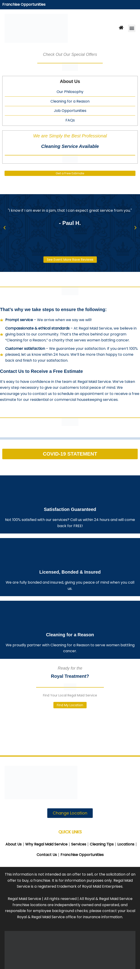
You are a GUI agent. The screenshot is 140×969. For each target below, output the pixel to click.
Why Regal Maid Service (46, 844)
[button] (131, 28)
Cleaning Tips (102, 844)
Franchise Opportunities (23, 4)
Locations (125, 844)
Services (78, 844)
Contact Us (47, 854)
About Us (13, 844)
